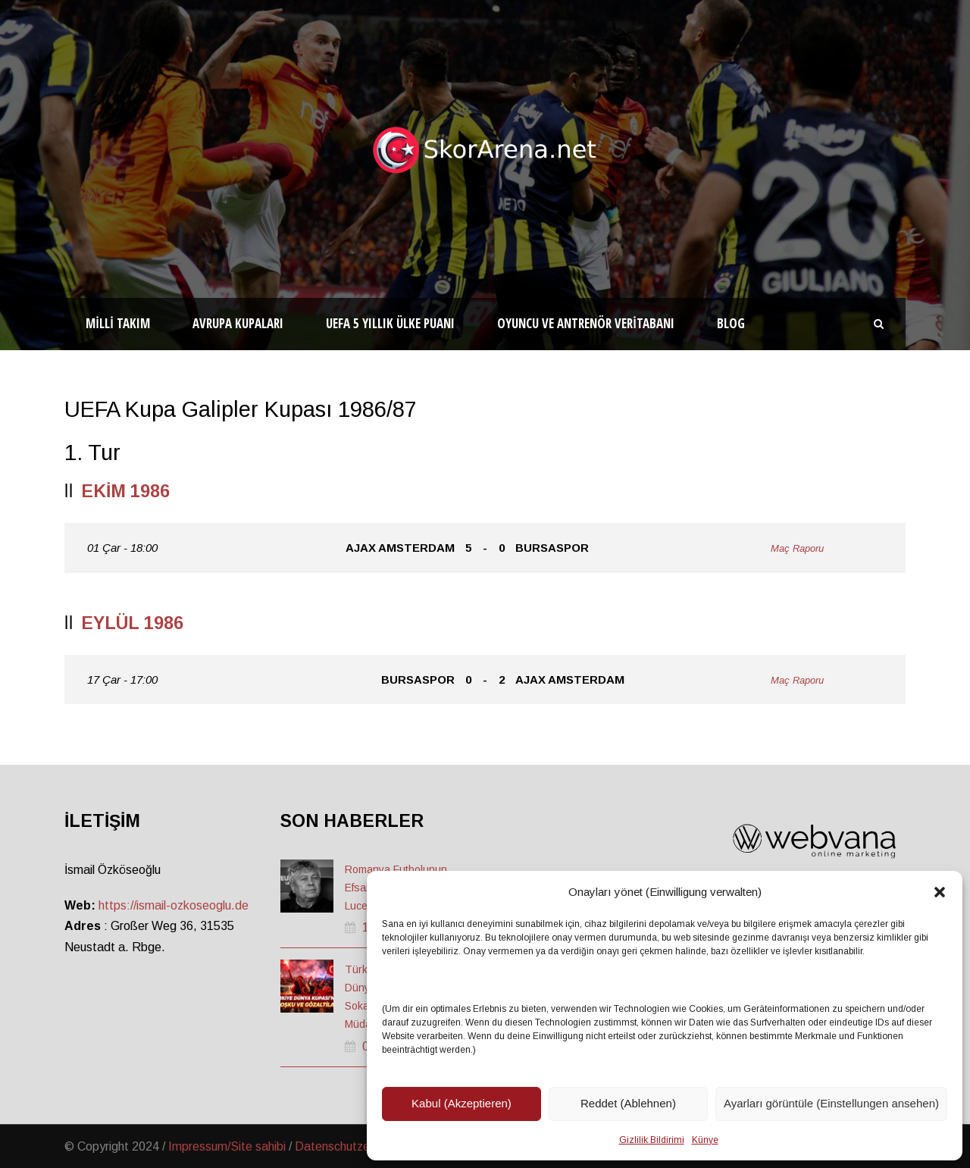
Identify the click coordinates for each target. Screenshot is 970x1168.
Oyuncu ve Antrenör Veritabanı (585, 323)
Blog (731, 323)
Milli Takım (118, 323)
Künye (705, 1140)
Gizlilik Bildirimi (651, 1140)
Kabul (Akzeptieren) (461, 1103)
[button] (939, 892)
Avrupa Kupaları (237, 323)
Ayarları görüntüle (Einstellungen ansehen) (831, 1103)
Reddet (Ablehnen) (628, 1103)
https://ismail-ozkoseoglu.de (174, 905)
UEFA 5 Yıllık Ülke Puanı (390, 323)
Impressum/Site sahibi (227, 1146)
